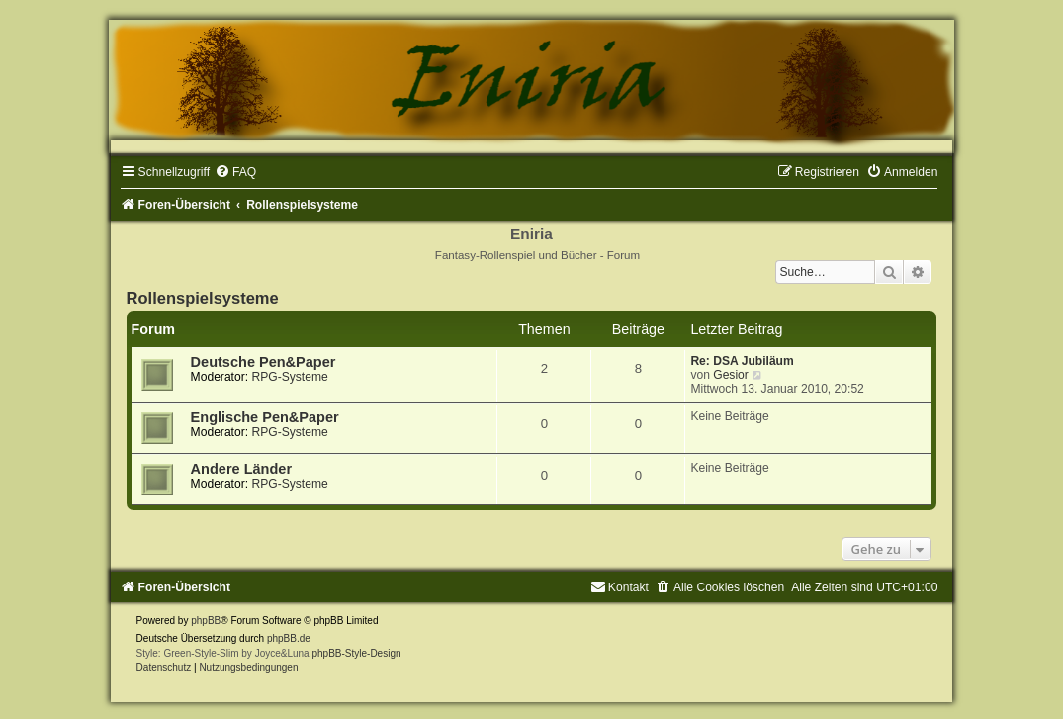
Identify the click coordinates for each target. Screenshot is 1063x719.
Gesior (731, 375)
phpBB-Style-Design (355, 653)
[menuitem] (235, 172)
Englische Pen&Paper (265, 417)
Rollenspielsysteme (203, 298)
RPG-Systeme (289, 377)
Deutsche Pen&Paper (263, 362)
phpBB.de (288, 638)
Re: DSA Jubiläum (741, 361)
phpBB (206, 620)
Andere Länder (241, 469)
